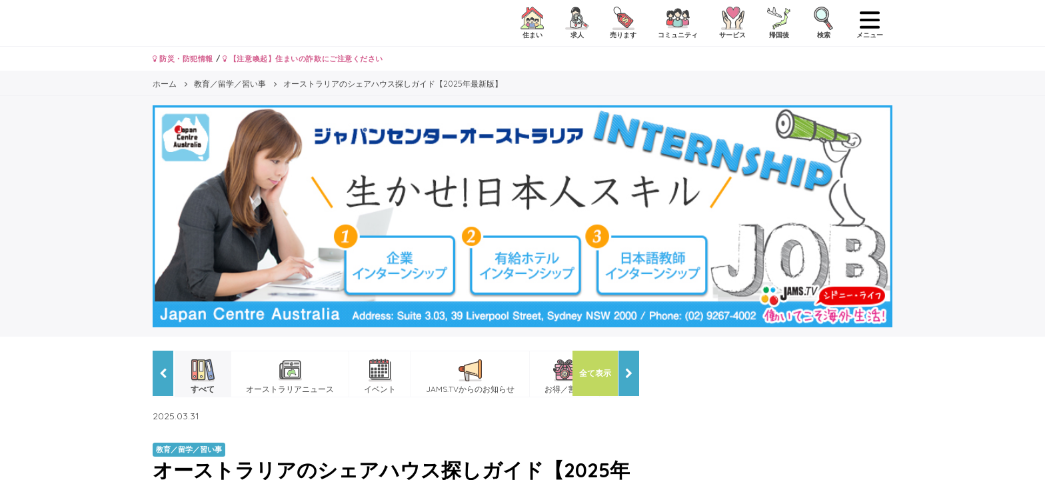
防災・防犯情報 (183, 58)
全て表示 (595, 373)
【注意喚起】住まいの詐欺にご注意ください (303, 58)
